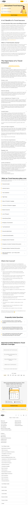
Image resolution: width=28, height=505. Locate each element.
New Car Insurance (5, 468)
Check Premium (14, 15)
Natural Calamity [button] (14, 90)
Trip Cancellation (13, 192)
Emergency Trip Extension (13, 222)
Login (22, 1)
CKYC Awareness (4, 425)
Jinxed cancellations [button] (14, 162)
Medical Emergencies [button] (14, 68)
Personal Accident (13, 184)
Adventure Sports (13, 188)
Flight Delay (13, 196)
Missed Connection (13, 209)
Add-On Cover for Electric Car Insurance (8, 451)
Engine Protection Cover (5, 455)
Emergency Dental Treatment (13, 239)
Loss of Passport (13, 214)
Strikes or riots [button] (14, 80)
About (11, 417)
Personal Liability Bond (13, 231)
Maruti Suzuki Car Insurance (6, 448)
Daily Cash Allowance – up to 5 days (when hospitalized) (13, 253)
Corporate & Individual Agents (6, 429)
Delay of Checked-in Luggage (13, 201)
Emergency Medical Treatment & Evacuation (13, 248)
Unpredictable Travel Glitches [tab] (14, 65)
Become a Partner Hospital (5, 428)
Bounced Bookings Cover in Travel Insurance (10, 360)
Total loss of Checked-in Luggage (13, 205)
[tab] (14, 68)
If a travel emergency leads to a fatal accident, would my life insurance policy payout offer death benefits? (13, 321)
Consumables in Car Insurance (6, 453)
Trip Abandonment (13, 226)
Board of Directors (18, 422)
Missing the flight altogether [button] (14, 126)
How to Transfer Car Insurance (6, 462)
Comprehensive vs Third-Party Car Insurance (9, 459)
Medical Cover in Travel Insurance (10, 364)
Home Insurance (3, 442)
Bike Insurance (3, 436)
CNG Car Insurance (5, 450)
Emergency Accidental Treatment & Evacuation (13, 244)
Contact (14, 417)
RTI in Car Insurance (5, 475)
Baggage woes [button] (14, 150)
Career (17, 417)
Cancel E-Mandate (4, 422)
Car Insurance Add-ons (5, 480)
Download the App (14, 405)
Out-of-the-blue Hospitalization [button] (14, 139)
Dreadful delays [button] (14, 111)
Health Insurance (4, 439)
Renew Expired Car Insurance (6, 471)
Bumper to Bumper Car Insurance (7, 473)
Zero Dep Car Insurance (5, 464)
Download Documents (19, 425)
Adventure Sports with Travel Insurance (10, 349)
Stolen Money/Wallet (13, 218)
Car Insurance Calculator (6, 466)
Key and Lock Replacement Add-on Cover (8, 457)
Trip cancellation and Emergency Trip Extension (10, 355)
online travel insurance (12, 39)
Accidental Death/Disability (13, 235)
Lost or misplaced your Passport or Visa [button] (14, 98)
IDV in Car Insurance (5, 477)
